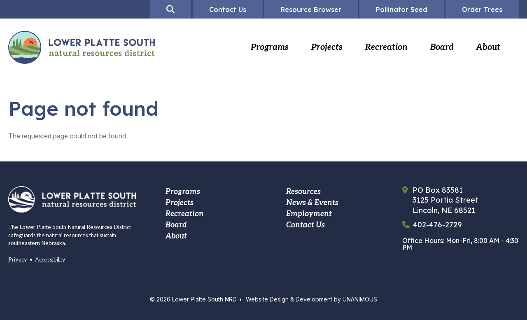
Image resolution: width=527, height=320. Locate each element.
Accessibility (50, 260)
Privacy (17, 260)
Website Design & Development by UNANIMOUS (311, 299)
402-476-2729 (437, 225)
